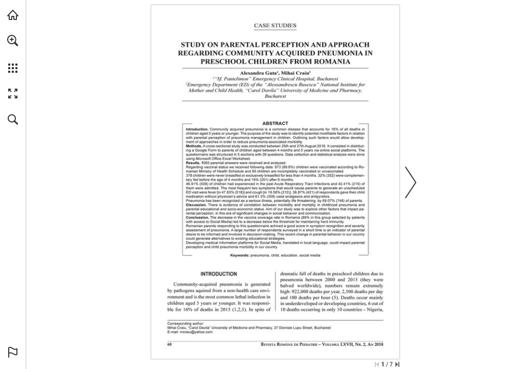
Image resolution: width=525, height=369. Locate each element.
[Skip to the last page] (397, 364)
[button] (13, 40)
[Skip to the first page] (377, 364)
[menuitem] (13, 53)
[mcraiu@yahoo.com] (196, 332)
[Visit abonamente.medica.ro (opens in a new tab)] (13, 15)
